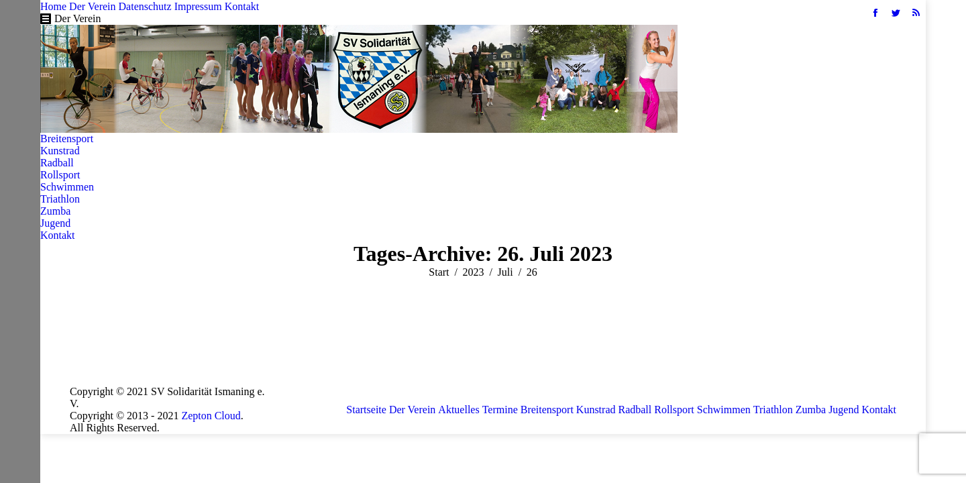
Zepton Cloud (210, 415)
